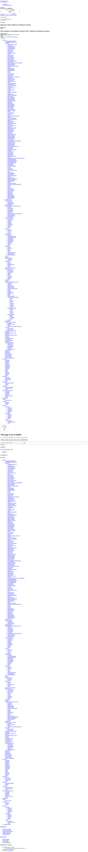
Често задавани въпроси (8, 831)
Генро (9, 67)
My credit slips (6, 840)
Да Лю (9, 72)
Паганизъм (7, 279)
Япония (9, 319)
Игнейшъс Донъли (11, 100)
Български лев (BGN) (7, 5)
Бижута (6, 383)
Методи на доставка (7, 829)
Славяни (9, 225)
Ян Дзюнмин (10, 198)
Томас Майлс (10, 169)
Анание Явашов (11, 47)
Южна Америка (11, 314)
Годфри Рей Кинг (11, 70)
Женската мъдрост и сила (10, 332)
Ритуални (7, 406)
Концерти (7, 402)
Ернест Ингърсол (11, 97)
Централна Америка (12, 307)
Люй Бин (10, 120)
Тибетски (10, 230)
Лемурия (9, 291)
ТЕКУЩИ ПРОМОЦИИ (10, 41)
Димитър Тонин (11, 89)
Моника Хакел (11, 128)
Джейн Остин (10, 80)
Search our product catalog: (6, 442)
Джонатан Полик (11, 84)
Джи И (9, 82)
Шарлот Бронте (11, 195)
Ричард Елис (10, 152)
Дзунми (9, 88)
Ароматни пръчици (9, 387)
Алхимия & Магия (9, 340)
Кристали (5, 381)
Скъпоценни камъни (9, 382)
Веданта (9, 247)
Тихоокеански (11, 240)
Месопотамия (10, 292)
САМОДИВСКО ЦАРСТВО (11, 42)
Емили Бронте (11, 96)
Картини (7, 394)
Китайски (10, 233)
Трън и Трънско (8, 356)
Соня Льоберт (11, 163)
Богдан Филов (11, 55)
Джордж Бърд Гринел (12, 85)
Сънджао (10, 168)
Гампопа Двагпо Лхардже (13, 66)
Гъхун (9, 71)
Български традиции (9, 217)
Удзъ (9, 171)
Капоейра (10, 277)
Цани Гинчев (10, 188)
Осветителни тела (11, 421)
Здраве (4, 399)
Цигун (9, 263)
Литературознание (11, 215)
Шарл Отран (10, 192)
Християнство (8, 339)
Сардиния (12, 305)
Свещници (10, 420)
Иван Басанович (11, 98)
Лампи (6, 419)
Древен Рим (10, 285)
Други (9, 227)
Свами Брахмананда (12, 161)
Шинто (9, 243)
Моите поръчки (6, 839)
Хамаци (9, 417)
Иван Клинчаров (11, 99)
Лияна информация (7, 842)
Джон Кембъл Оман (12, 83)
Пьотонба (10, 150)
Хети (11, 302)
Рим (11, 299)
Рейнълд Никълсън (12, 156)
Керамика (7, 392)
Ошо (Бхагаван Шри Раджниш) (14, 140)
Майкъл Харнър (11, 121)
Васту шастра (10, 328)
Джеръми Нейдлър (11, 81)
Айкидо (9, 274)
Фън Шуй (7, 373)
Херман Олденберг (12, 183)
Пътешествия (8, 353)
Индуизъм (7, 246)
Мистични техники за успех (11, 335)
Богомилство (10, 216)
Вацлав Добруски (11, 63)
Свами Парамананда (12, 162)
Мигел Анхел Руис (12, 125)
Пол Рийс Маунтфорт (12, 149)
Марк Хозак (10, 124)
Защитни (7, 374)
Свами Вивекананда (12, 159)
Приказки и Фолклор (9, 357)
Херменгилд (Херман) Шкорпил (14, 184)
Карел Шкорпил (11, 106)
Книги (4, 40)
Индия (9, 290)
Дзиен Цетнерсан (11, 87)
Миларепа (10, 126)
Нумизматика (10, 210)
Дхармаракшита (11, 94)
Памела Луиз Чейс (11, 143)
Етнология (10, 212)
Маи (11, 310)
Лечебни (7, 371)
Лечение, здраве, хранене (10, 322)
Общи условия (6, 834)
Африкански (10, 238)
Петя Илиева (10, 147)
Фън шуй (7, 327)
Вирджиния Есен (11, 64)
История (9, 207)
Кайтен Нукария (11, 105)
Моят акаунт (3, 836)
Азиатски (10, 242)
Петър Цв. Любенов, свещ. (13, 146)
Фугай (9, 182)
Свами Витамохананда (12, 160)
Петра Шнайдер (11, 145)
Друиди (6, 280)
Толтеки (12, 312)
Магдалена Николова (12, 123)
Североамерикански (12, 236)
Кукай (9, 111)
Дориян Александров (12, 92)
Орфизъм (10, 223)
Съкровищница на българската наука (12, 205)
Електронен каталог (9, 338)
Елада (11, 298)
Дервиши (10, 260)
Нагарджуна (10, 133)
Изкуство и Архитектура (10, 267)
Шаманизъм (7, 234)
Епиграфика (10, 211)
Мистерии (10, 222)
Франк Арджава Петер (12, 178)
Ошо (6, 255)
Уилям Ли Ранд (11, 174)
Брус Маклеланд (11, 58)
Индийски (7, 360)
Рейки (9, 325)
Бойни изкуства (8, 268)
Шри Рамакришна (11, 197)
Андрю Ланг (10, 49)
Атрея (9, 54)
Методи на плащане (7, 830)
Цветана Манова (11, 189)
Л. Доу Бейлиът (11, 112)
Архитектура (10, 208)
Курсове (7, 403)
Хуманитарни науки (9, 342)
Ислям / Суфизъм (8, 258)
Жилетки (9, 415)
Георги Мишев (11, 68)
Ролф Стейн (10, 155)
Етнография (10, 347)
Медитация (7, 352)
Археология (10, 209)
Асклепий (10, 219)
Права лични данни (7, 833)
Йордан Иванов (11, 104)
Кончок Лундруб (11, 109)
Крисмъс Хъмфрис (12, 110)
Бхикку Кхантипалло (12, 60)
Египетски (7, 364)
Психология (10, 344)
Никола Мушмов (11, 136)
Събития (4, 401)
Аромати (5, 386)
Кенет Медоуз (11, 108)
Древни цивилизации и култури (11, 281)
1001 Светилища (8, 354)
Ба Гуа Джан (10, 271)
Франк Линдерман (11, 179)
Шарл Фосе (10, 194)
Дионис (9, 221)
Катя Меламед (11, 107)
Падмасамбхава (11, 141)
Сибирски (10, 235)
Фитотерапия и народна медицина (15, 213)
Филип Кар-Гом (11, 177)
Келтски (7, 363)
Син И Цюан (10, 272)
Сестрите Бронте (8, 200)
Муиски (11, 316)
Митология (7, 320)
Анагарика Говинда (12, 46)
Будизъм (7, 228)
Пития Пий (10, 148)
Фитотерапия (8, 350)
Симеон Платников (12, 165)
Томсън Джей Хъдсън (12, 170)
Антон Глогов (10, 50)
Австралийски (11, 239)
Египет (9, 289)
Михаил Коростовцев (12, 127)
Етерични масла (8, 388)
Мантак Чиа (10, 122)
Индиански (7, 366)
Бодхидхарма (10, 56)
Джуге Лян (10, 86)
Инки (11, 315)
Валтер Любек (11, 61)
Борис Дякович (11, 57)
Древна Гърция (11, 286)
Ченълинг (7, 337)
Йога (9, 249)
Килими (9, 416)
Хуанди (9, 185)
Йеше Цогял (10, 102)
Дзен (9, 232)
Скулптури (7, 391)
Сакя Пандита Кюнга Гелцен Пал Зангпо (16, 158)
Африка (9, 284)
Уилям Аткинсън (11, 173)
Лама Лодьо (10, 113)
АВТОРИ (7, 43)
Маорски (7, 368)
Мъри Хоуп (10, 132)
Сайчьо (9, 157)
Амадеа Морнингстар (12, 44)
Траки (9, 226)
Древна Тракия (11, 287)
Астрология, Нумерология (10, 330)
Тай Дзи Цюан (11, 269)
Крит (11, 300)
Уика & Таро (8, 341)
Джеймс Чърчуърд (11, 79)
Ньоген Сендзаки (11, 138)
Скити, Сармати (11, 296)
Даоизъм (7, 256)
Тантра (9, 250)
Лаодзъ (9, 114)
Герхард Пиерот (11, 69)
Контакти (2, 7)
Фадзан (9, 176)
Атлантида (10, 283)
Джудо (9, 275)
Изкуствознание (11, 214)
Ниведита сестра (11, 135)
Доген (9, 90)
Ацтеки (11, 311)
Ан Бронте (10, 45)
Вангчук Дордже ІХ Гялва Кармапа (15, 62)
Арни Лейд (10, 51)
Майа (6, 369)
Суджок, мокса (8, 400)
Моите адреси (6, 841)
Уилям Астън (10, 172)
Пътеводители (8, 355)
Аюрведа (9, 323)
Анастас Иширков (11, 48)
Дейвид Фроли (11, 74)
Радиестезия (10, 329)
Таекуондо (10, 276)
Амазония (12, 317)
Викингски (7, 367)
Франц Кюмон (11, 181)
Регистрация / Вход (4, 1)
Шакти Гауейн (11, 190)
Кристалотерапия (11, 324)
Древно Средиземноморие (13, 297)
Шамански (7, 365)
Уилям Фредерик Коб (12, 175)
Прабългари (10, 224)
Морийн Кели (10, 131)
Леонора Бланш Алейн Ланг (13, 115)
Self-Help (7, 351)
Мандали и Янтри (9, 395)
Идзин (9, 265)
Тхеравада (10, 229)
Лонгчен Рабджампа (12, 118)
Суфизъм (9, 259)
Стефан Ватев (10, 164)
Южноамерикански (12, 237)
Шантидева (10, 191)
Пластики (7, 393)
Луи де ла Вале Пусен (12, 119)
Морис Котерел (11, 130)
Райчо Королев (11, 151)
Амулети (5, 358)
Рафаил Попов (11, 153)
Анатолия (12, 303)
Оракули (7, 336)
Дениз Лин (10, 75)
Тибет (9, 294)
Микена (11, 301)
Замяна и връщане (6, 832)
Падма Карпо (10, 139)
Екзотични (7, 413)
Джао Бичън (10, 77)
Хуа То (9, 186)
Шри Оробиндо (11, 196)
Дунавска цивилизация (12, 288)
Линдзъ (9, 117)
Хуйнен (9, 187)
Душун (9, 93)
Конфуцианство (11, 264)
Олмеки (11, 309)
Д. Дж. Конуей (11, 73)
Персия (9, 293)
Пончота (9, 414)
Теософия (7, 331)
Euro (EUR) (5, 4)
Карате (9, 273)
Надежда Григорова (12, 134)
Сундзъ (9, 166)
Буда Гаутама (10, 59)
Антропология (11, 345)
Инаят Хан (10, 101)
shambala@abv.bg (9, 850)
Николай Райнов (11, 137)
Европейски (10, 241)
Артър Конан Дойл (12, 53)
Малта (11, 304)
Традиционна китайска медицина (14, 326)
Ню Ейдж (7, 334)
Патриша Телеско (11, 144)
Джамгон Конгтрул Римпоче (13, 76)
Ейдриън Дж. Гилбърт (12, 95)
